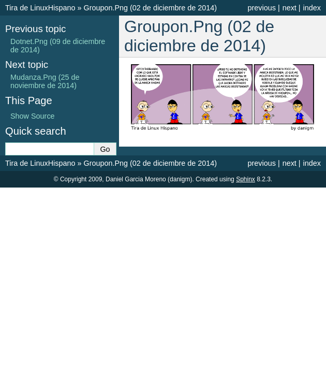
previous (261, 8)
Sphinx (245, 179)
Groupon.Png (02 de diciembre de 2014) (150, 8)
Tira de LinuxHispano (40, 8)
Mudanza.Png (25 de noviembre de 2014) (45, 81)
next (290, 8)
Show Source (32, 116)
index (312, 8)
